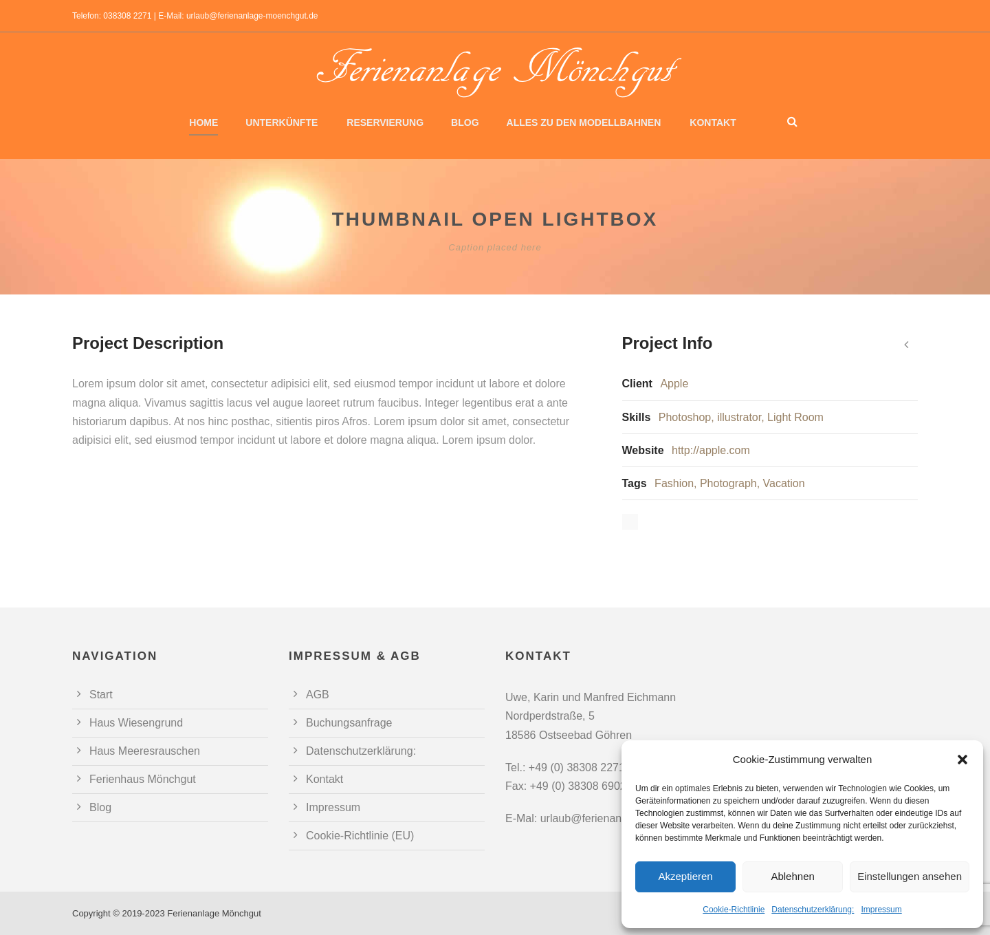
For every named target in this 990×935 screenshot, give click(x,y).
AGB (317, 694)
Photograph (728, 483)
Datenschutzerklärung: (812, 909)
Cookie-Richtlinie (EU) (360, 835)
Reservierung (385, 122)
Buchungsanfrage (349, 723)
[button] (962, 759)
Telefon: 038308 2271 (111, 16)
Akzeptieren (685, 876)
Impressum (881, 909)
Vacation (784, 483)
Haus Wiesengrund (136, 723)
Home (203, 122)
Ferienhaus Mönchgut (142, 779)
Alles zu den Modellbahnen (584, 122)
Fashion (674, 483)
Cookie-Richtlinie (733, 909)
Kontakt (713, 122)
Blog (464, 122)
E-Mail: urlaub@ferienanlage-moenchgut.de (238, 16)
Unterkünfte (281, 122)
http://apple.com (711, 450)
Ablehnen (792, 876)
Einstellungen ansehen (909, 876)
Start (101, 694)
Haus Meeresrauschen (144, 751)
